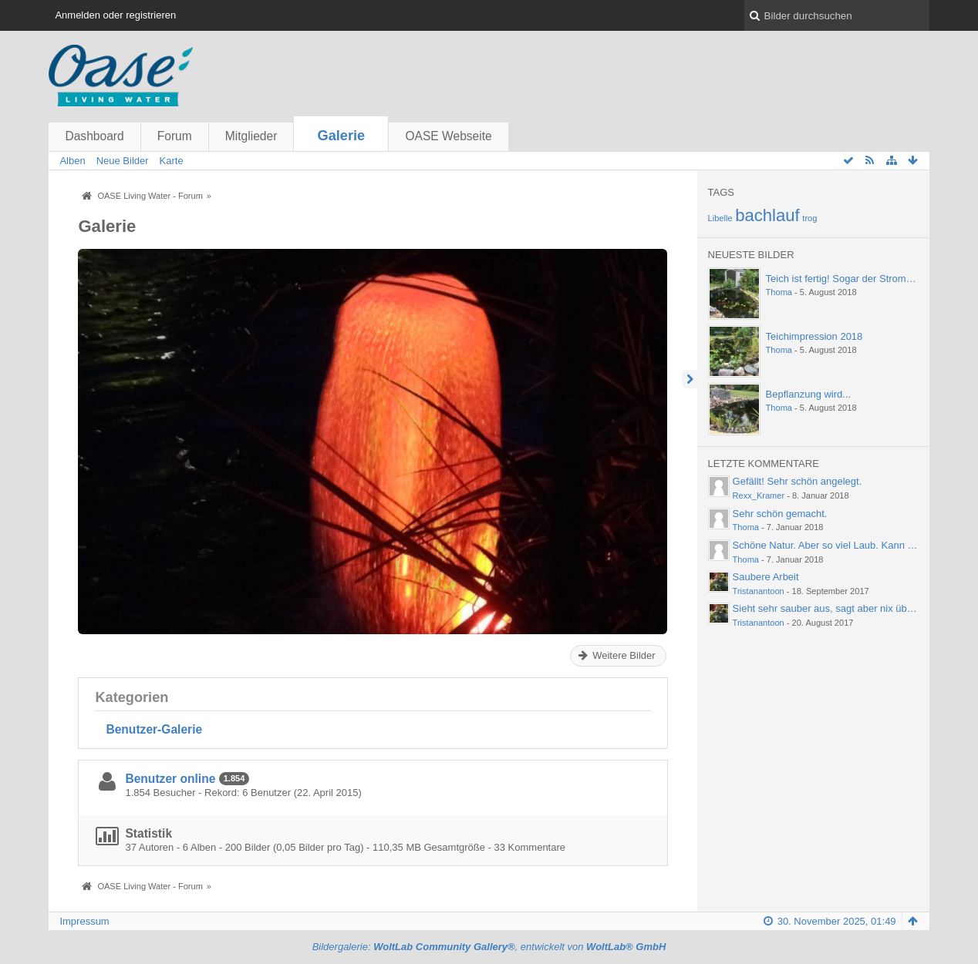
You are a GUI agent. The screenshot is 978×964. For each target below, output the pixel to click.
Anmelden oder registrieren (115, 15)
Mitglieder (251, 136)
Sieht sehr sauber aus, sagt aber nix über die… (838, 608)
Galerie (342, 135)
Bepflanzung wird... (809, 394)
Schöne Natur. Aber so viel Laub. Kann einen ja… (843, 545)
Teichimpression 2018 (814, 336)
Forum (174, 136)
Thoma (779, 292)
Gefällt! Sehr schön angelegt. (797, 481)
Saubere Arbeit (766, 577)
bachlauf (767, 215)
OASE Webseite (448, 136)
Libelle (720, 218)
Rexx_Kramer (759, 495)
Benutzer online (170, 778)
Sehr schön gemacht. (780, 513)
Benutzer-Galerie (154, 729)
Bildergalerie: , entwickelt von (489, 946)
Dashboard (94, 136)
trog (809, 218)
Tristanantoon (758, 591)
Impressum (84, 921)
